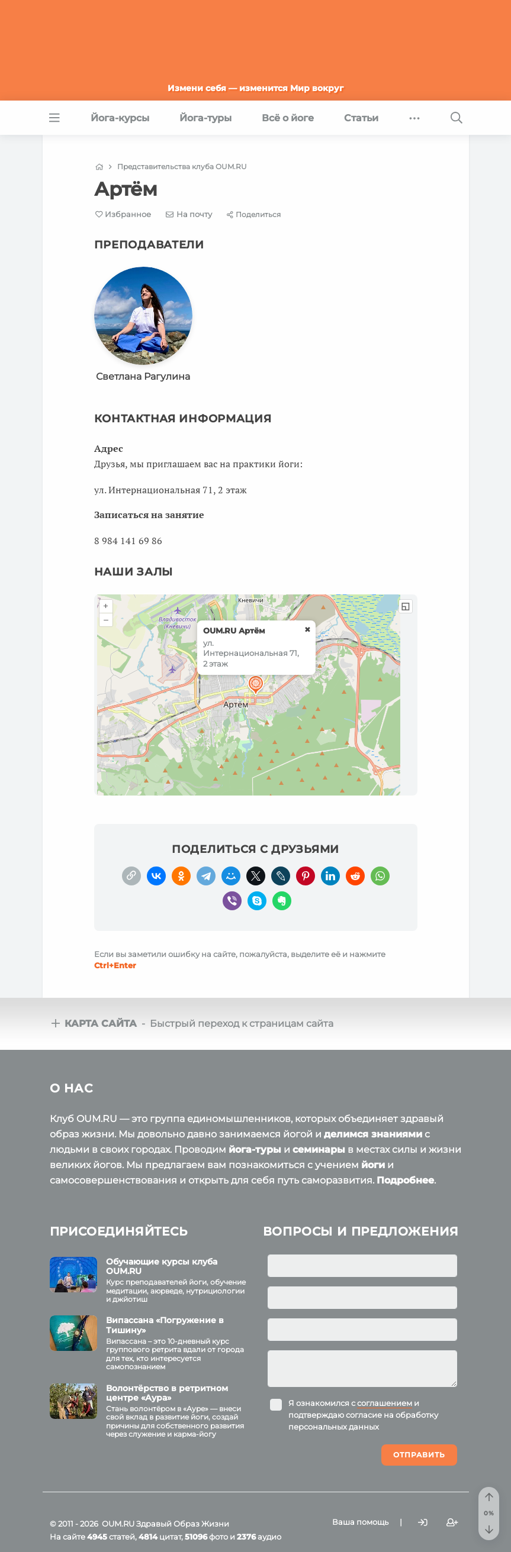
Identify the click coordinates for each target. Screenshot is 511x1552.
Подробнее (405, 1180)
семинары (319, 1149)
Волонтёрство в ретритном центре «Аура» (167, 1393)
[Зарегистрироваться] (452, 1523)
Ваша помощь (360, 1522)
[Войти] (423, 1523)
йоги (373, 1165)
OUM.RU (118, 1523)
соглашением (384, 1403)
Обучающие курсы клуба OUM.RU (161, 1266)
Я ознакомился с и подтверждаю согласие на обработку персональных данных (363, 1414)
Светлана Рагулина (143, 376)
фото (206, 1536)
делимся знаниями (373, 1134)
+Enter (115, 965)
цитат (160, 1536)
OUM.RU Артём (234, 630)
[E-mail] (189, 214)
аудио (259, 1536)
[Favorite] (123, 214)
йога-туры (255, 1149)
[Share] (254, 214)
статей (111, 1536)
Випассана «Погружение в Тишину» (165, 1325)
